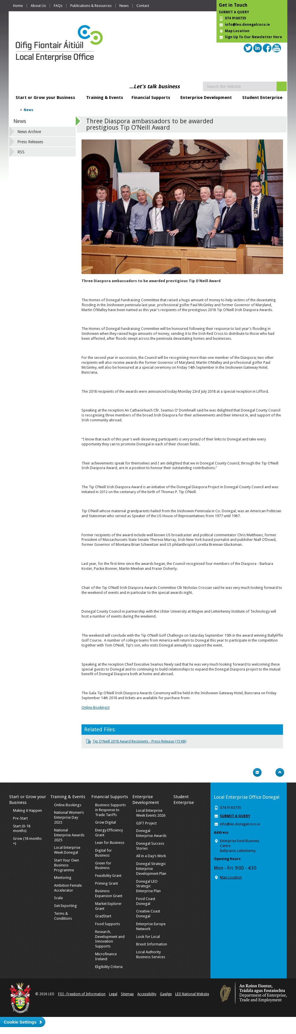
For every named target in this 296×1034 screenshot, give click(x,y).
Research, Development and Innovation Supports (110, 939)
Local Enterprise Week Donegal (67, 850)
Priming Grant (106, 883)
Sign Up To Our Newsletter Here (253, 37)
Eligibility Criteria (109, 967)
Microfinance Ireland (106, 956)
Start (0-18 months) (21, 828)
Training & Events (104, 97)
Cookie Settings (20, 1022)
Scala (58, 898)
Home (18, 5)
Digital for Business (103, 852)
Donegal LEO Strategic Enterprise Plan (148, 886)
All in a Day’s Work (151, 856)
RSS (21, 152)
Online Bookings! (96, 707)
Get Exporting (65, 905)
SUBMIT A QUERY (234, 12)
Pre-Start (20, 818)
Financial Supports (151, 97)
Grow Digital (105, 822)
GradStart (103, 916)
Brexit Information (151, 944)
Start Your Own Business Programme (66, 865)
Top (279, 772)
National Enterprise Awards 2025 (69, 835)
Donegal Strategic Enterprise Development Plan (151, 869)
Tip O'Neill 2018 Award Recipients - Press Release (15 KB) (139, 741)
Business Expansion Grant (108, 893)
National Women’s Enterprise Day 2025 (69, 817)
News (124, 5)
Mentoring (62, 877)
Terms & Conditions (63, 916)
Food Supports (107, 924)
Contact (142, 5)
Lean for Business (109, 842)
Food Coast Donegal (145, 901)
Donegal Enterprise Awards (151, 833)
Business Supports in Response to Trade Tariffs (110, 810)
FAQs (58, 5)
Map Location (237, 31)
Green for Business (103, 865)
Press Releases (30, 141)
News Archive (29, 131)
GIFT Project (146, 823)
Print (246, 772)
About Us (38, 5)
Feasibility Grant (108, 875)
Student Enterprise (262, 97)
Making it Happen (27, 810)
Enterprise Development (206, 97)
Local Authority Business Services (150, 954)
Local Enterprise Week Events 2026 (150, 813)
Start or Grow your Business (45, 97)
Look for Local (148, 936)
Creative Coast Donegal (148, 913)
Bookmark (268, 772)
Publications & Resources (91, 5)
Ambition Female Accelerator (68, 887)
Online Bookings (67, 805)
